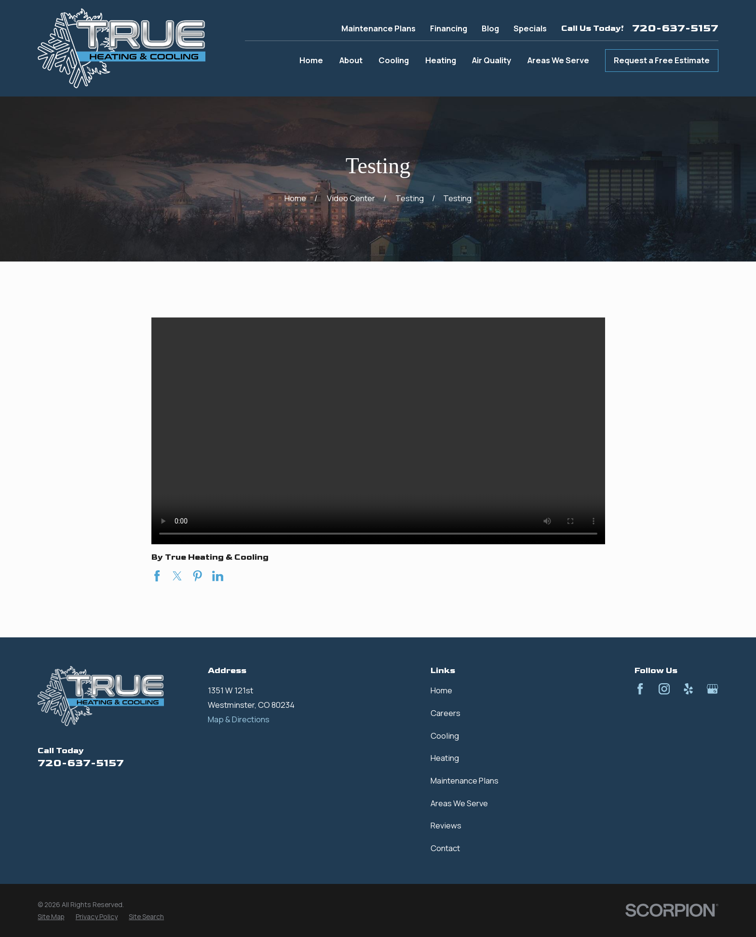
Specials (530, 28)
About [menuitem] (351, 60)
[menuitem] (51, 916)
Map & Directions (239, 719)
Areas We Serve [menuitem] (558, 60)
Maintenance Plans (378, 28)
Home (441, 690)
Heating (445, 757)
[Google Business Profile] (712, 688)
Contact (445, 848)
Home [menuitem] (311, 60)
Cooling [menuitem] (393, 60)
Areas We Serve (459, 803)
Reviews (446, 825)
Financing (448, 28)
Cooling (445, 735)
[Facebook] (640, 688)
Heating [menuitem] (440, 60)
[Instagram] (664, 688)
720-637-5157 (675, 28)
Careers (445, 712)
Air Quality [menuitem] (491, 60)
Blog (490, 28)
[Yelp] (688, 688)
